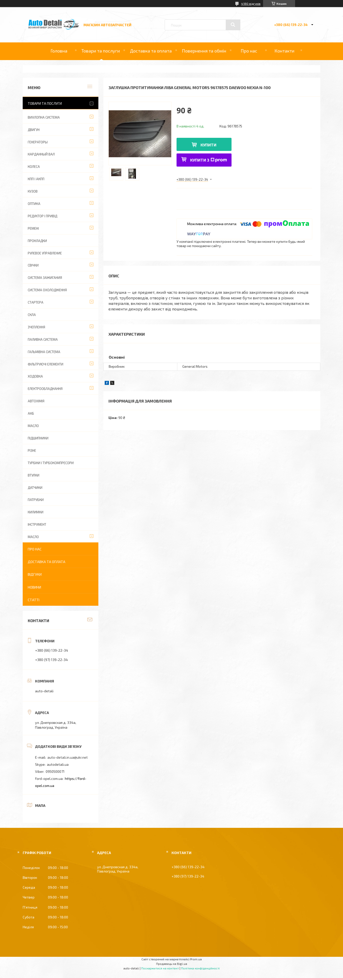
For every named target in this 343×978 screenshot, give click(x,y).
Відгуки (35, 574)
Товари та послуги (100, 51)
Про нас (249, 51)
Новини (34, 587)
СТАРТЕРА (35, 302)
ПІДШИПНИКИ (38, 438)
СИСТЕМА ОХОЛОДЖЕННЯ (47, 290)
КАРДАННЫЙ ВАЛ (41, 154)
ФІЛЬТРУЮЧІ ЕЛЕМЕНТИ (45, 364)
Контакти (284, 51)
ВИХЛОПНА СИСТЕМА (44, 117)
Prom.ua (196, 959)
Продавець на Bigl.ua (171, 963)
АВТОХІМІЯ (36, 401)
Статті (33, 600)
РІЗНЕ (32, 450)
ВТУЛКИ (33, 475)
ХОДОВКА (35, 376)
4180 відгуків (251, 3)
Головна (58, 51)
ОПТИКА (34, 204)
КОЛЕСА (34, 167)
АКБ (31, 413)
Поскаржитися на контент (160, 968)
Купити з (208, 159)
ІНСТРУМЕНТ (37, 524)
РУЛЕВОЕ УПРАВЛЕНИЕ (45, 253)
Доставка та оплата (151, 51)
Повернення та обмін (204, 51)
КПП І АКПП (36, 179)
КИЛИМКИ (35, 512)
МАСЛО (33, 426)
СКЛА (32, 315)
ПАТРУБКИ (36, 500)
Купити (208, 144)
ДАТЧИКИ (35, 488)
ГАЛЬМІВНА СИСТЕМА (44, 352)
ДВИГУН (34, 130)
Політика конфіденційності (200, 968)
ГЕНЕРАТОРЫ (38, 142)
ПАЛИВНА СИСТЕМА (43, 339)
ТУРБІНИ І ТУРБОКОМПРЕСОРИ (51, 463)
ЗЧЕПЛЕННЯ (36, 327)
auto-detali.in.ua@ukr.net (67, 757)
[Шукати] (233, 24)
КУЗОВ (33, 191)
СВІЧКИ (33, 265)
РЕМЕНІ (33, 228)
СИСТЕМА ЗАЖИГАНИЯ (45, 278)
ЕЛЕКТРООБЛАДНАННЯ (45, 389)
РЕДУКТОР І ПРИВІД (42, 216)
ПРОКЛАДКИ (37, 241)
